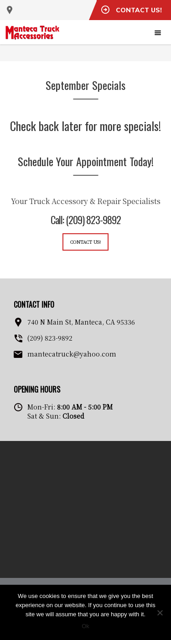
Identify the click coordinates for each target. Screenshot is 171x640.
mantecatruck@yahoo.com (71, 353)
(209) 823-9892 (50, 337)
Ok (85, 626)
